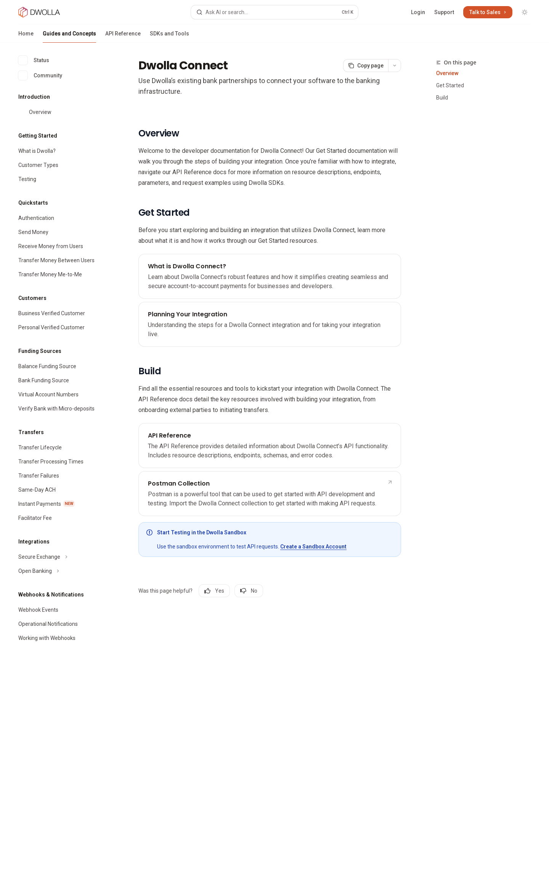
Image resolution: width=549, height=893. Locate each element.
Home (26, 36)
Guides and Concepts (69, 36)
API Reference (123, 36)
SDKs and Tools (169, 36)
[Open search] (274, 12)
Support (444, 12)
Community (40, 75)
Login (418, 12)
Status (33, 60)
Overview (447, 73)
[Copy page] (365, 65)
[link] (269, 276)
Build (442, 98)
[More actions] (394, 65)
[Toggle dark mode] (524, 12)
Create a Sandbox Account (313, 546)
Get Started (450, 85)
